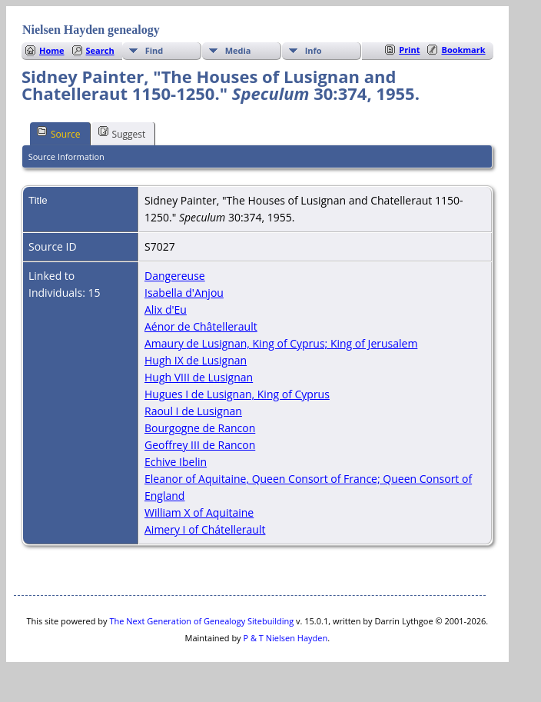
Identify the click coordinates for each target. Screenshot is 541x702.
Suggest (122, 133)
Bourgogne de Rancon (199, 428)
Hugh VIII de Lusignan (198, 377)
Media (238, 50)
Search (100, 50)
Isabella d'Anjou (184, 292)
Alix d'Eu (165, 309)
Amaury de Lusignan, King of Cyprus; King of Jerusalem (280, 343)
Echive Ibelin (175, 461)
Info (313, 50)
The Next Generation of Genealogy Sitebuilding (201, 621)
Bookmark (463, 49)
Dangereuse (174, 275)
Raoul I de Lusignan (193, 411)
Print (409, 49)
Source (59, 133)
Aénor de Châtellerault (200, 326)
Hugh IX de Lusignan (195, 360)
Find (154, 50)
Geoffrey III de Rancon (199, 445)
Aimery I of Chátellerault (204, 529)
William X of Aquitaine (199, 512)
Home (52, 50)
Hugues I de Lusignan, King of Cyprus (237, 394)
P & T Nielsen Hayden (285, 638)
